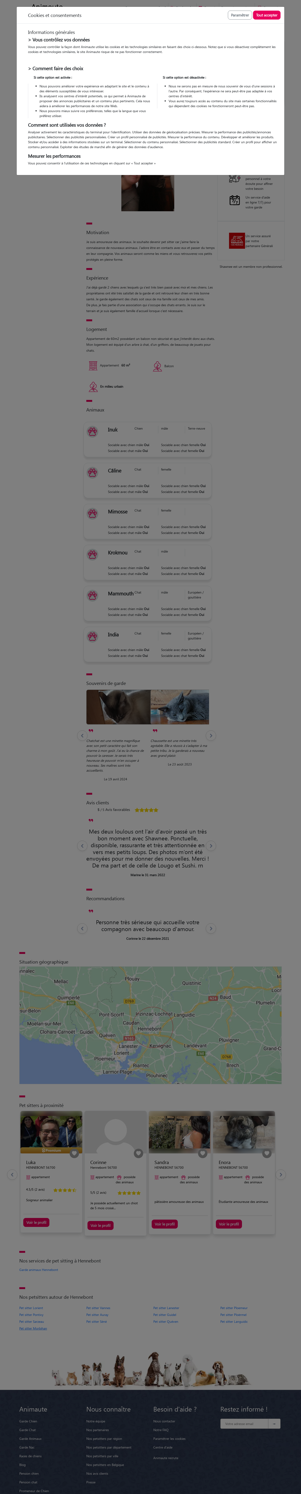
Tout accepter (266, 14)
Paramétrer (240, 14)
